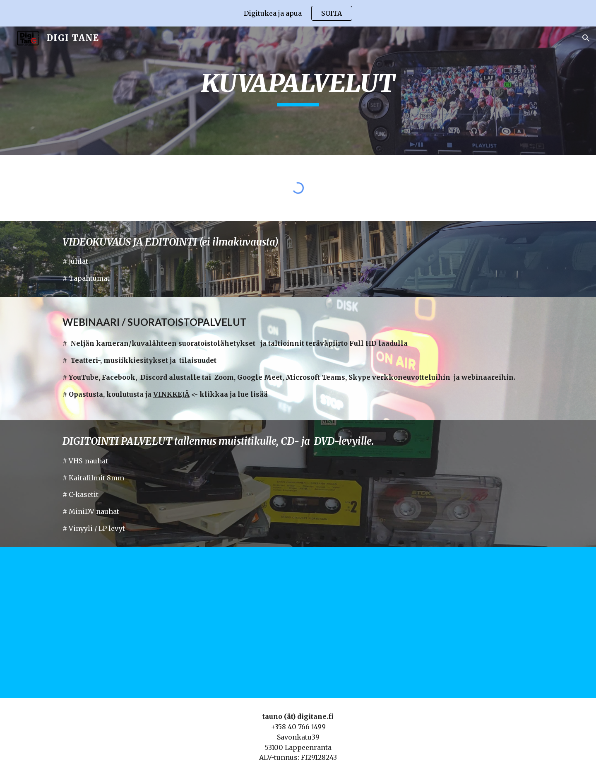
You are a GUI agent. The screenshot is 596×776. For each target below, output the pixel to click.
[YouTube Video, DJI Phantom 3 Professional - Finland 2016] (175, 622)
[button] (586, 38)
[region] (298, 13)
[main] (298, 90)
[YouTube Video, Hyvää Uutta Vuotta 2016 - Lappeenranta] (420, 622)
